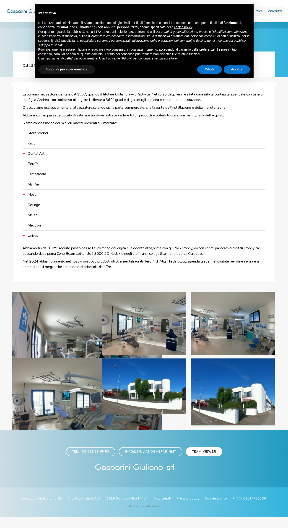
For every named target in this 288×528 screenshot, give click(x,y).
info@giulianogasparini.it (150, 460)
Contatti (264, 13)
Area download (258, 5)
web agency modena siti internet (144, 517)
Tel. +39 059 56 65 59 (90, 460)
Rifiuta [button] (210, 69)
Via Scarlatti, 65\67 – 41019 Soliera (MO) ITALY (107, 510)
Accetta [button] (237, 69)
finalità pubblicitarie (64, 41)
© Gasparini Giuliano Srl (42, 510)
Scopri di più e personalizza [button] (67, 69)
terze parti (109, 32)
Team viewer (204, 460)
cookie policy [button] (183, 27)
